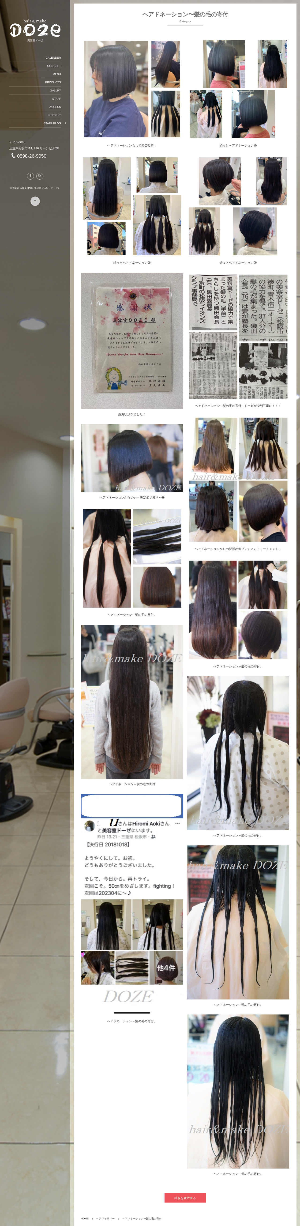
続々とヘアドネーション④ (238, 145)
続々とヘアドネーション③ (131, 263)
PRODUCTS (53, 82)
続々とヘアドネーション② (238, 263)
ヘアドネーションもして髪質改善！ (132, 145)
